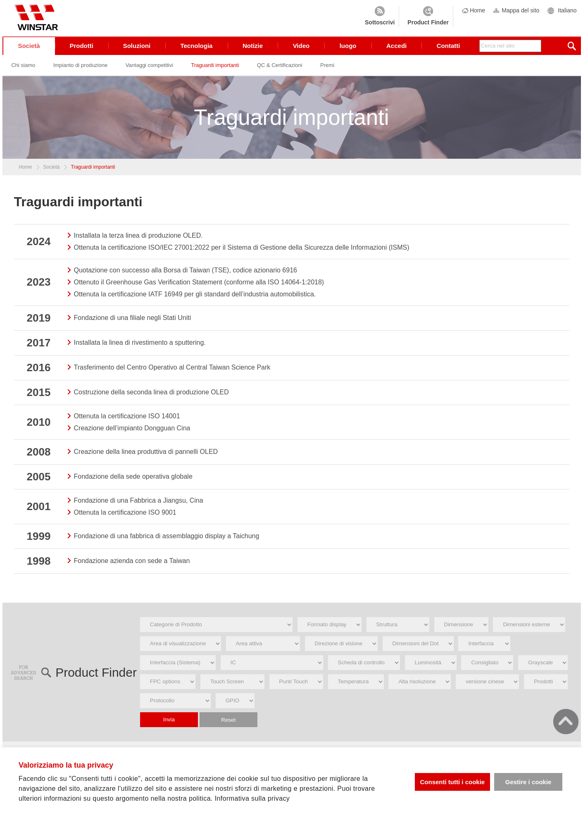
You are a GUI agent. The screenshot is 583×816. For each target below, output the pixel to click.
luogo (348, 49)
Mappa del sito (520, 10)
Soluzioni (137, 49)
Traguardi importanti (216, 69)
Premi (329, 69)
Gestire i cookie (528, 781)
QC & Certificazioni (281, 69)
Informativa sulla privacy (252, 798)
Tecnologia (197, 49)
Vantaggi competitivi (150, 69)
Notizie (253, 49)
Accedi (396, 49)
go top (566, 722)
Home (477, 10)
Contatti (448, 49)
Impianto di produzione (80, 69)
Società (29, 49)
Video (301, 49)
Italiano (567, 10)
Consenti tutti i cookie (452, 781)
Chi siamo (24, 69)
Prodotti (82, 49)
